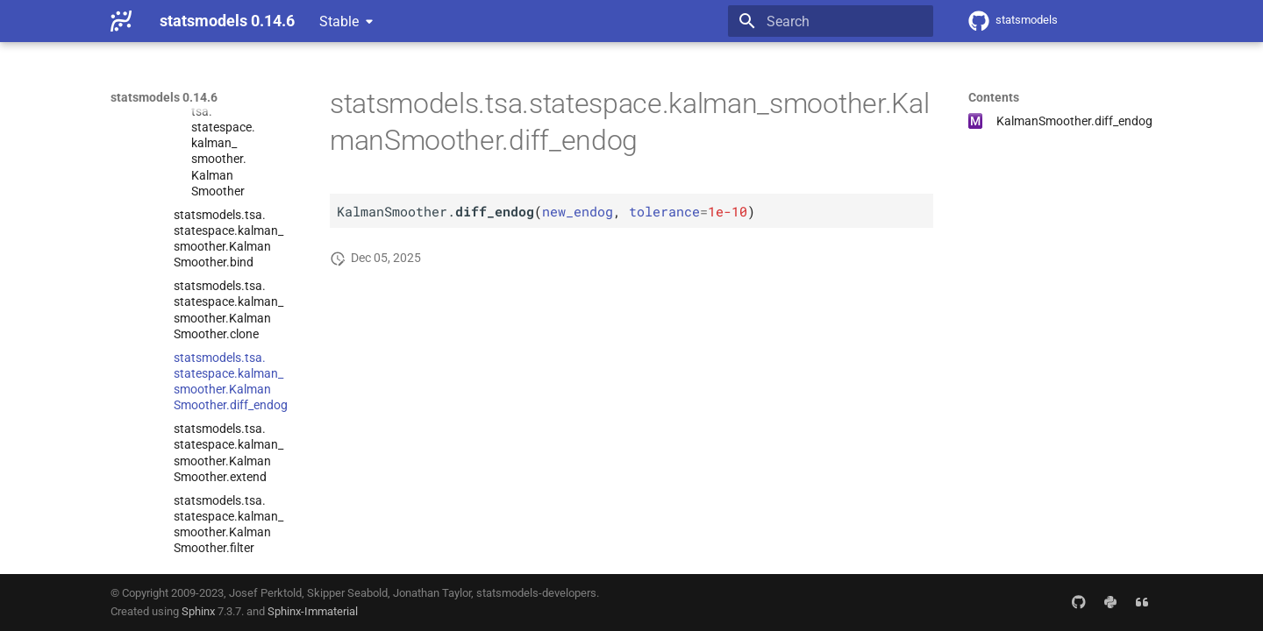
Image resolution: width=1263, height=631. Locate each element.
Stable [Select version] (339, 21)
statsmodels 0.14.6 (164, 97)
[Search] (830, 21)
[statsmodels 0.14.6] (121, 21)
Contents (993, 97)
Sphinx (198, 611)
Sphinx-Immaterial (313, 611)
